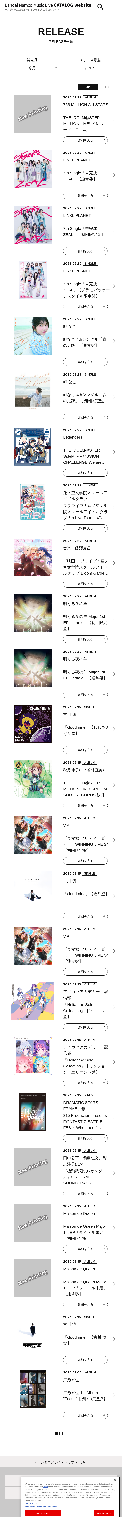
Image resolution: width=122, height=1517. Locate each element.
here (45, 1493)
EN (107, 87)
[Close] (115, 1486)
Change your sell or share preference (41, 1512)
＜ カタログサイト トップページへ (61, 1462)
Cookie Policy (31, 1509)
